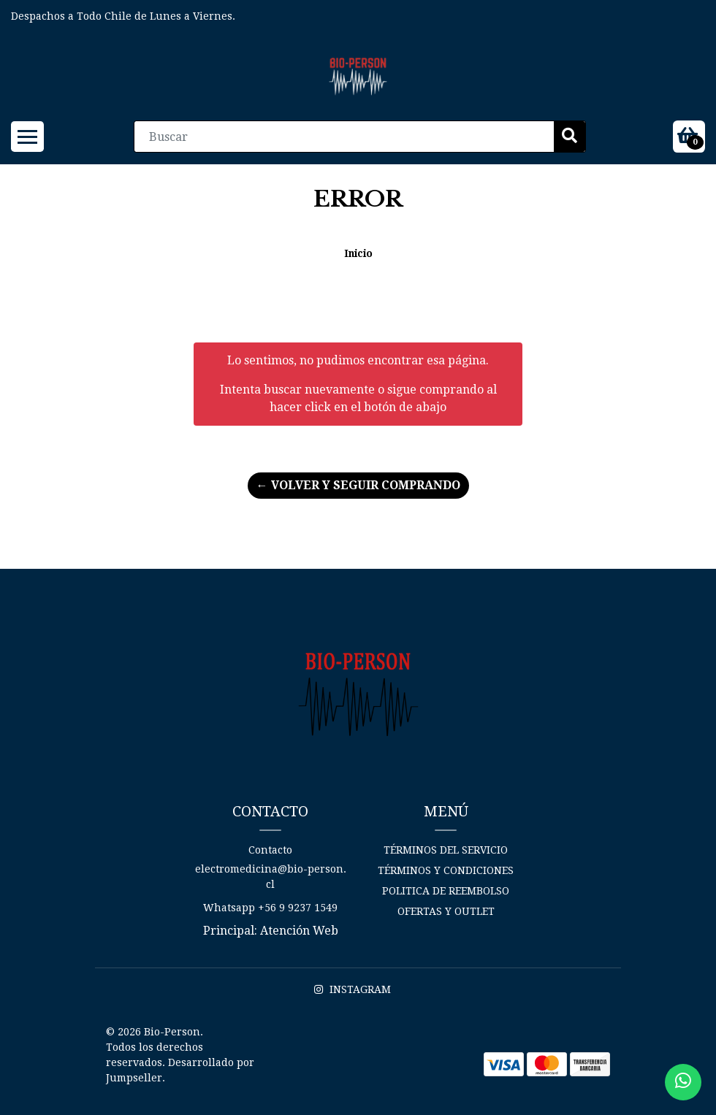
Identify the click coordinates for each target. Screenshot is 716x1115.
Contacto (270, 850)
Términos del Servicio (446, 850)
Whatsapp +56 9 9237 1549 (270, 907)
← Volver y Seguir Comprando (358, 485)
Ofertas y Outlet (446, 911)
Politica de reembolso (445, 891)
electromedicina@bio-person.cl (270, 876)
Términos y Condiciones (446, 870)
